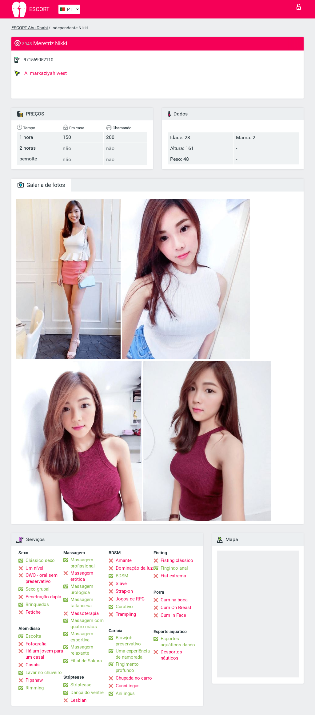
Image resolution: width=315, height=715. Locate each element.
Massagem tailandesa (81, 602)
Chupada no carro (134, 678)
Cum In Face (173, 615)
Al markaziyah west (40, 73)
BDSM (122, 576)
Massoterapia (84, 613)
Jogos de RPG (130, 599)
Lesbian (78, 700)
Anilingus (125, 693)
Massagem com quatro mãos (87, 623)
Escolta (33, 636)
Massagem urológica (81, 589)
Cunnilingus (128, 686)
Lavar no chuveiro (44, 672)
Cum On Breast (176, 607)
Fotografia (36, 644)
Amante (124, 560)
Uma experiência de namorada (133, 654)
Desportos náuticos (171, 655)
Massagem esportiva (81, 637)
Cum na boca (174, 600)
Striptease (80, 685)
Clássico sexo (40, 560)
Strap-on (124, 591)
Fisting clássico (177, 560)
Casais (33, 665)
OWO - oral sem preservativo (42, 578)
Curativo (124, 606)
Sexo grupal (38, 589)
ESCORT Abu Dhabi (29, 27)
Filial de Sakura (86, 661)
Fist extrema (173, 576)
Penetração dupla (43, 597)
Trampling (126, 614)
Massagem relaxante (81, 650)
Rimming (35, 688)
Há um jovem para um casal (44, 654)
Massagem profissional (82, 563)
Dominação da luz (134, 568)
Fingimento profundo (127, 667)
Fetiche (33, 612)
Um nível (34, 568)
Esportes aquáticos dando (178, 642)
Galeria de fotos (41, 185)
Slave (121, 583)
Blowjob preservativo (128, 641)
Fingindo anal (174, 568)
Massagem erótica (81, 576)
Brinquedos (37, 604)
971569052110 (38, 60)
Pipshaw (34, 680)
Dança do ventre (87, 692)
